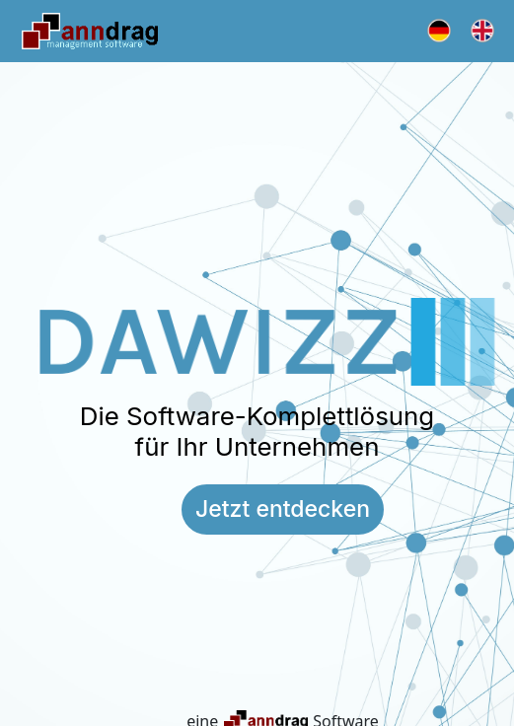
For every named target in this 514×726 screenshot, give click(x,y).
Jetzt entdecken (282, 509)
